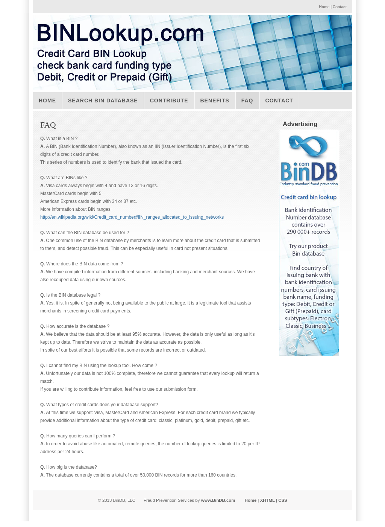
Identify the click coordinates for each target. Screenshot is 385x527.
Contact (340, 7)
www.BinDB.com (218, 500)
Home (324, 7)
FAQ (247, 100)
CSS (282, 500)
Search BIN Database (103, 100)
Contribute (169, 100)
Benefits (214, 100)
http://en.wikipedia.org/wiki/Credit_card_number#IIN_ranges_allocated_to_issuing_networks (132, 217)
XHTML (267, 500)
